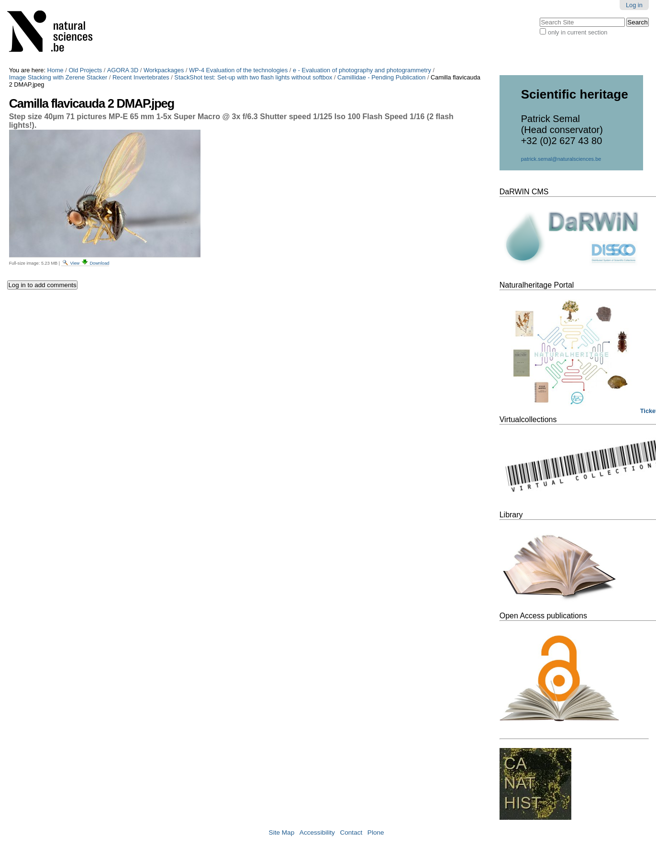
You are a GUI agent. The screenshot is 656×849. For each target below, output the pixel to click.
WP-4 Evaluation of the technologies (238, 70)
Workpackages (164, 70)
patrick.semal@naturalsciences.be (561, 159)
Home (55, 70)
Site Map (282, 832)
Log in (634, 5)
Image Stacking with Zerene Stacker (58, 77)
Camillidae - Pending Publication (381, 77)
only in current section (577, 32)
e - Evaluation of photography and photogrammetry (362, 70)
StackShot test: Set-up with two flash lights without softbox (253, 77)
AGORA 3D (122, 70)
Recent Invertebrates (140, 77)
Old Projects (85, 70)
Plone (375, 832)
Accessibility (317, 832)
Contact (351, 832)
